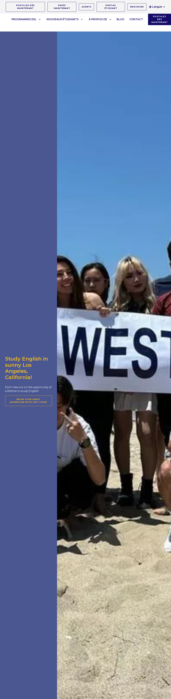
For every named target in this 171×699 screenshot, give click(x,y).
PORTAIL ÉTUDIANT (111, 6)
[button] (157, 7)
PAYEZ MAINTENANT (62, 6)
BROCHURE (137, 7)
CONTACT (136, 19)
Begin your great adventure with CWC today (28, 400)
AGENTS (86, 7)
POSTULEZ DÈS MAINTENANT (25, 6)
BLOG (120, 19)
